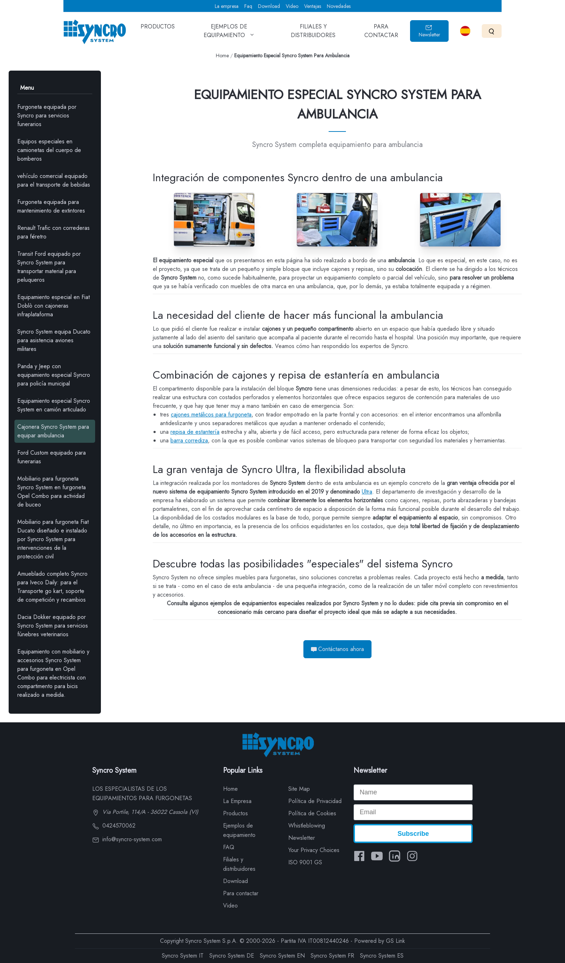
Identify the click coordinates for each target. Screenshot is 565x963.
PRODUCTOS (158, 31)
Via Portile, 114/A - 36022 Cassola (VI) (145, 812)
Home (222, 55)
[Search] (492, 30)
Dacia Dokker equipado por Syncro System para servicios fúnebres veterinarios (52, 625)
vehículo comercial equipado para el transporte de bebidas (53, 180)
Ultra (367, 491)
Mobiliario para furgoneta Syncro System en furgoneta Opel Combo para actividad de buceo (51, 491)
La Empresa (237, 801)
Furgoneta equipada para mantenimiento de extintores (51, 206)
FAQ (228, 847)
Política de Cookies (312, 813)
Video (292, 6)
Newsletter (429, 31)
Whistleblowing (306, 825)
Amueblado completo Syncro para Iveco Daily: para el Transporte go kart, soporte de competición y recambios (52, 587)
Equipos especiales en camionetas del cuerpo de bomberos (49, 150)
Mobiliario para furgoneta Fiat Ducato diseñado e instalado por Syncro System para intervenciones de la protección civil (53, 539)
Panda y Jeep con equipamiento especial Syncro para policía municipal (53, 375)
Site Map (299, 789)
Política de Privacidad (315, 801)
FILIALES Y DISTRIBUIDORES (313, 33)
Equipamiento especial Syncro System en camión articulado (53, 405)
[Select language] (465, 31)
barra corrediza (189, 440)
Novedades (339, 6)
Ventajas (312, 6)
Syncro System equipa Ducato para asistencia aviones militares (53, 340)
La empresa (227, 6)
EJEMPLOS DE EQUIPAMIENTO (229, 33)
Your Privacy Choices (313, 850)
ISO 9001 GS (305, 862)
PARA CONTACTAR (381, 33)
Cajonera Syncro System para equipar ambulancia (53, 431)
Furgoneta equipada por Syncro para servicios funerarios (46, 115)
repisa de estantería (194, 432)
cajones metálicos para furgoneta (211, 414)
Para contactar (240, 893)
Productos (235, 813)
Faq (248, 6)
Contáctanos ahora (337, 649)
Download (269, 6)
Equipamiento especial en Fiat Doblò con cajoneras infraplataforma (53, 305)
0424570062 (113, 825)
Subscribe (413, 833)
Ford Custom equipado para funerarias (51, 457)
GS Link (395, 941)
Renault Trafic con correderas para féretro (53, 232)
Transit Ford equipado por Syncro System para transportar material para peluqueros (49, 267)
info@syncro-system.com (127, 839)
